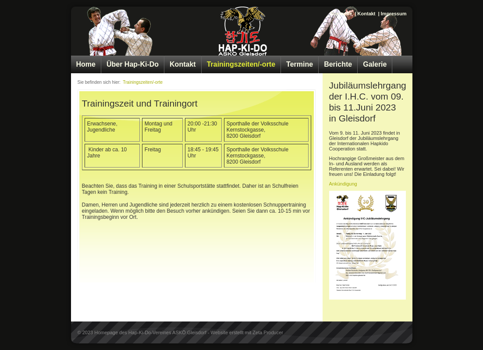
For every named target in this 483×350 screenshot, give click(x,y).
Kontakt (367, 13)
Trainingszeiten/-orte (241, 64)
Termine (299, 64)
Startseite (341, 13)
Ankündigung (343, 183)
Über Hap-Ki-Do (133, 64)
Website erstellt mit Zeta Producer (247, 332)
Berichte (338, 64)
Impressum (394, 13)
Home (86, 64)
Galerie (375, 64)
